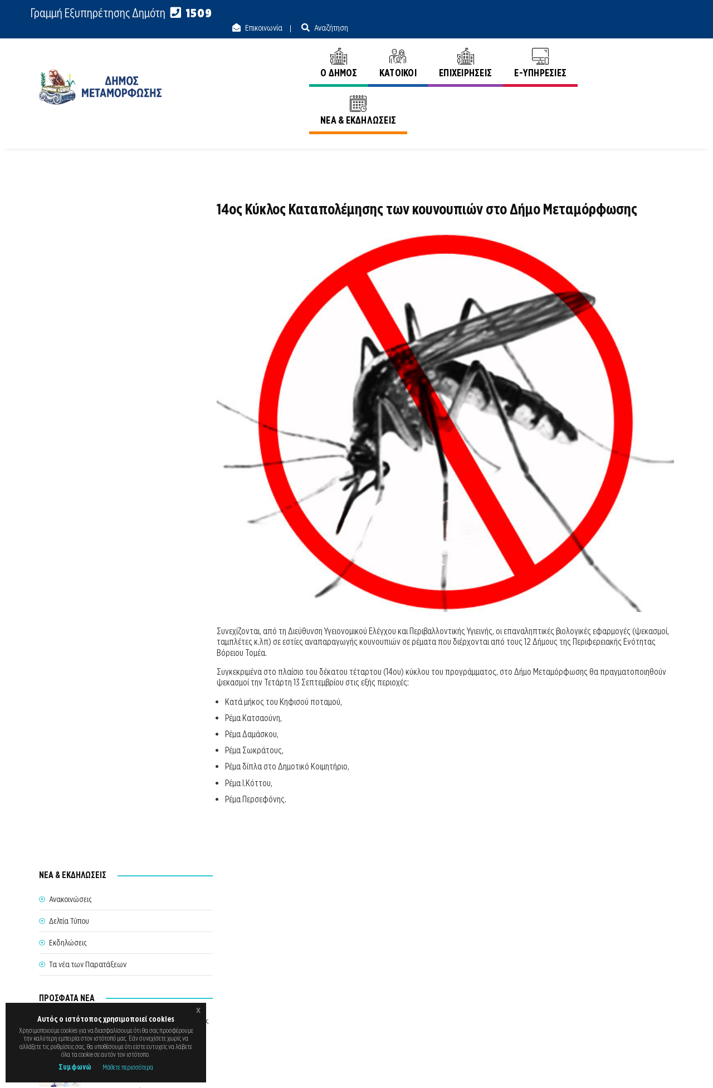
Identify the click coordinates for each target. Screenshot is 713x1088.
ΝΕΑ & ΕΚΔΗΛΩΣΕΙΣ (625, 48)
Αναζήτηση (656, 13)
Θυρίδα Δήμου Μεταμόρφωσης (346, 991)
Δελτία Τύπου (69, 239)
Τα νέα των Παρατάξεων (87, 283)
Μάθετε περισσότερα (127, 1067)
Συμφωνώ (74, 1066)
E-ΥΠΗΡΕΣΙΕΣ (538, 48)
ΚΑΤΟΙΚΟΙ (395, 48)
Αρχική (602, 94)
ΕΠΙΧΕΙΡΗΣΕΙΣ (463, 48)
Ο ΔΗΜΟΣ (336, 48)
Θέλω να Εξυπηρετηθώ (357, 971)
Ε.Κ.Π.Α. (556, 1067)
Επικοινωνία (588, 13)
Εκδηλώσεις (67, 261)
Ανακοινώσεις (653, 94)
